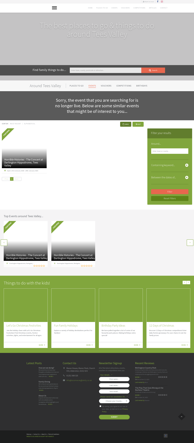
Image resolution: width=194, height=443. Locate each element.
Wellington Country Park (145, 368)
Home (90, 8)
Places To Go (102, 8)
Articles (152, 8)
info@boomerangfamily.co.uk (79, 380)
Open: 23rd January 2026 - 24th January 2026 (22, 171)
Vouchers (125, 8)
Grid (126, 124)
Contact (164, 8)
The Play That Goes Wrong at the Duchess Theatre (149, 389)
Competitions (139, 8)
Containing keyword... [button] (163, 165)
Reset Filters (170, 198)
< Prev (6, 179)
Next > (17, 179)
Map (138, 124)
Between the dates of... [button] (163, 177)
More (42, 345)
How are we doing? (46, 368)
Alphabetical (29, 124)
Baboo (51, 436)
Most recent (15, 124)
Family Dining (44, 381)
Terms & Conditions (53, 434)
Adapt (43, 436)
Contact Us (36, 434)
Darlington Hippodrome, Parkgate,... (21, 263)
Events (114, 8)
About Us (42, 395)
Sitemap (28, 434)
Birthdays (141, 85)
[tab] (169, 144)
